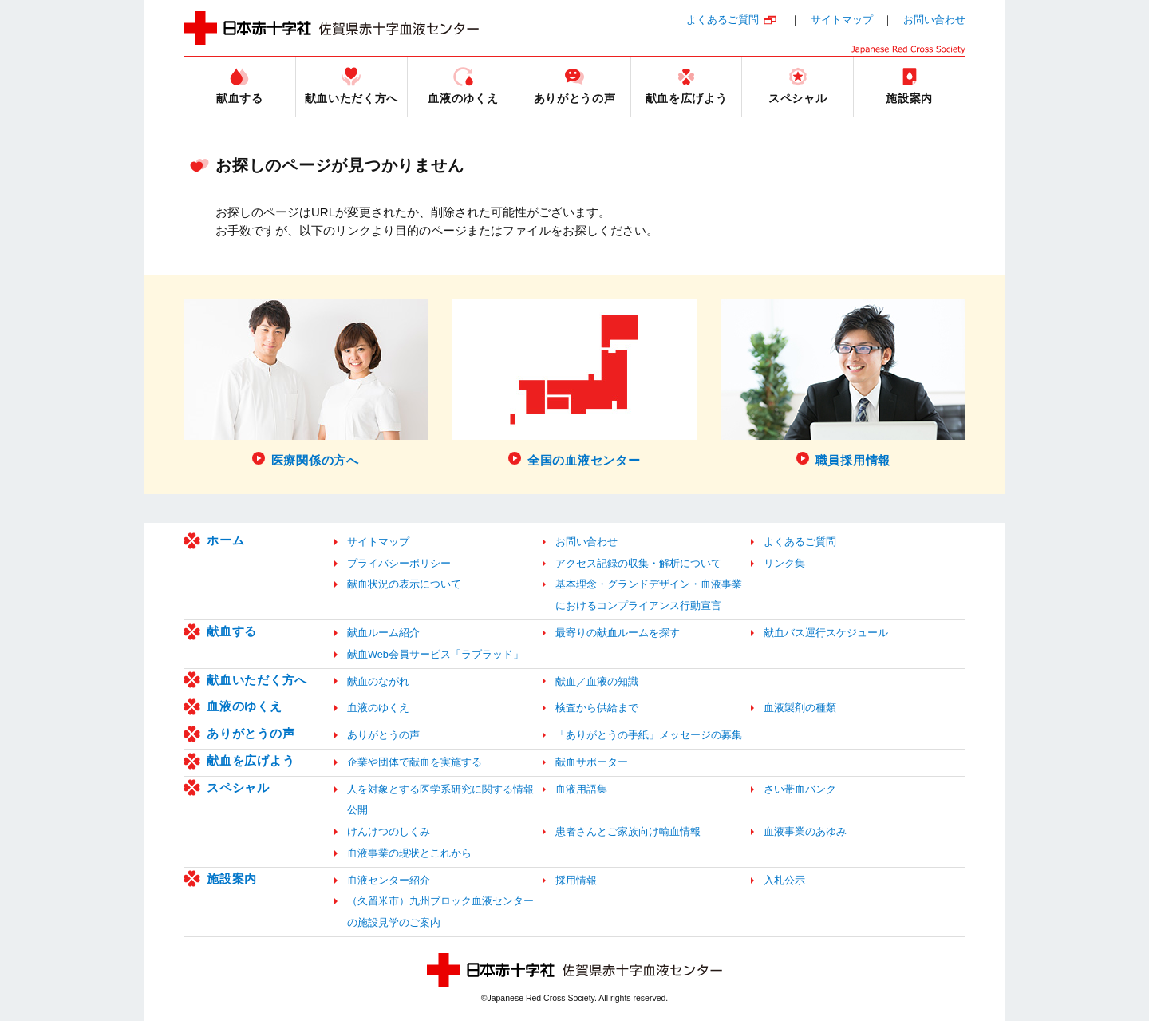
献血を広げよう (250, 760)
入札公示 (784, 880)
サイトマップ (842, 20)
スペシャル (238, 787)
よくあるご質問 (722, 20)
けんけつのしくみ (388, 831)
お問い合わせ (934, 20)
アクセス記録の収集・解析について (638, 563)
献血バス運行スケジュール (826, 633)
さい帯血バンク (800, 789)
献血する (232, 631)
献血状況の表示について (404, 584)
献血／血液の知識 (596, 681)
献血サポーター (591, 762)
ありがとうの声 (250, 733)
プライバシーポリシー (399, 563)
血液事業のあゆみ (805, 831)
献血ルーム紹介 (383, 633)
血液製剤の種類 (800, 708)
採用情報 (576, 880)
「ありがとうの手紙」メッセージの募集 (648, 735)
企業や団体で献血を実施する (414, 762)
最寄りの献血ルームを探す (617, 633)
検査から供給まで (596, 708)
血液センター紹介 (388, 880)
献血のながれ (378, 681)
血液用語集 (581, 789)
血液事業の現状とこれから (409, 853)
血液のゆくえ (244, 706)
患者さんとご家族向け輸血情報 (628, 831)
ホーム (225, 540)
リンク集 (784, 563)
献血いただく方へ (257, 680)
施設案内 (232, 878)
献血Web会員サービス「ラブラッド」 (435, 654)
